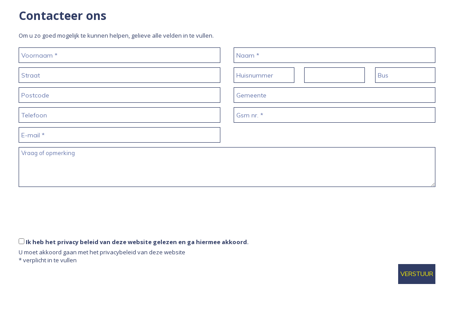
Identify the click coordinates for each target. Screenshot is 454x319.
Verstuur (416, 274)
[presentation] (86, 228)
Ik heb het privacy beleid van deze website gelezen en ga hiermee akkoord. (137, 242)
